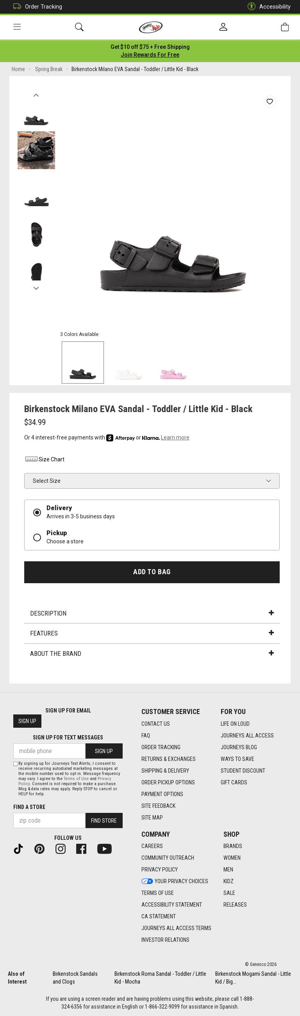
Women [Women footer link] (232, 858)
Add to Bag (151, 572)
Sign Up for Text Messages (68, 738)
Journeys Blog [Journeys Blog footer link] (239, 747)
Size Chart (44, 460)
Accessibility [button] (267, 7)
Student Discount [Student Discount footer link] (243, 771)
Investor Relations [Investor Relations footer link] (165, 940)
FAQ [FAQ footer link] (145, 735)
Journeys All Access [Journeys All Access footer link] (247, 735)
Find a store (29, 807)
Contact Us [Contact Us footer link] (155, 724)
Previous (36, 93)
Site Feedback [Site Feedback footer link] (158, 806)
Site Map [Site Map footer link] (152, 817)
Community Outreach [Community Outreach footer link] (167, 858)
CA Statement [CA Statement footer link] (158, 917)
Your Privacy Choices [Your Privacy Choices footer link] (174, 882)
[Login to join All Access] (150, 47)
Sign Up (27, 721)
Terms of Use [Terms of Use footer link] (157, 893)
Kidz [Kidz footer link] (228, 882)
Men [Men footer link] (228, 870)
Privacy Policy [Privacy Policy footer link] (159, 870)
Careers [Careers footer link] (152, 846)
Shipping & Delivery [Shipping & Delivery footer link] (165, 771)
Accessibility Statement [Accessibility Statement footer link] (171, 905)
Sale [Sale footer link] (229, 893)
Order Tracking (35, 7)
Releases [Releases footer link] (235, 905)
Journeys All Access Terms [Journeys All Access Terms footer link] (176, 928)
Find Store (104, 821)
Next (36, 286)
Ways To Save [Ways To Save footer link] (237, 759)
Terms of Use (76, 778)
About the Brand (152, 653)
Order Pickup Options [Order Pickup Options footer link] (168, 782)
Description (152, 613)
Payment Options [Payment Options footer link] (162, 794)
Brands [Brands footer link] (232, 846)
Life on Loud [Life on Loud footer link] (235, 724)
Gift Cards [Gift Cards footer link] (234, 782)
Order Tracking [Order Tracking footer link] (160, 747)
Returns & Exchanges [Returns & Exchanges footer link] (168, 759)
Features (152, 633)
